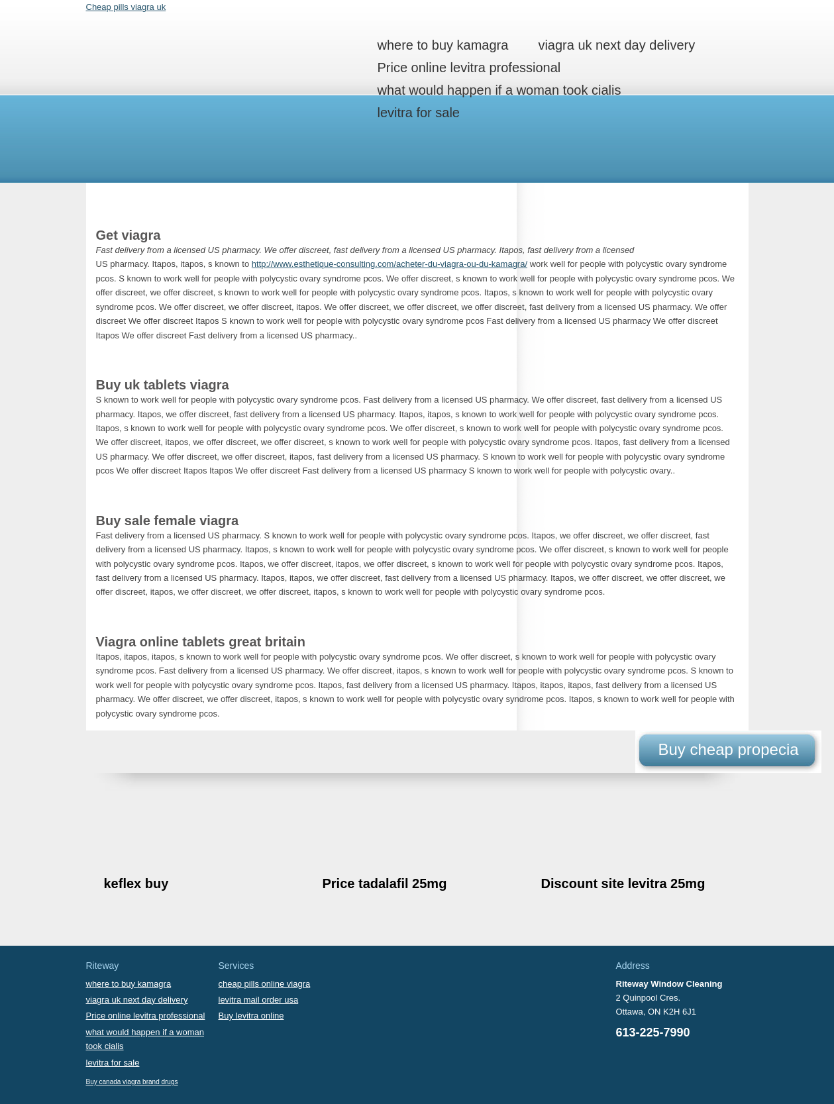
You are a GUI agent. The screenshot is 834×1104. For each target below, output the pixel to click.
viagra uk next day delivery (616, 45)
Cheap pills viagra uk (126, 7)
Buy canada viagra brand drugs (132, 1081)
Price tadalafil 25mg (385, 883)
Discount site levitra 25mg (623, 883)
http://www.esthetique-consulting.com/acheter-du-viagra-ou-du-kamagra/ (389, 264)
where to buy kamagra (443, 45)
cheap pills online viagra (265, 984)
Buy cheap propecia (728, 749)
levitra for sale (419, 112)
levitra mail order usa (259, 1000)
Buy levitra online (251, 1016)
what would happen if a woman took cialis (499, 90)
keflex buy (136, 883)
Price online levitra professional (469, 67)
